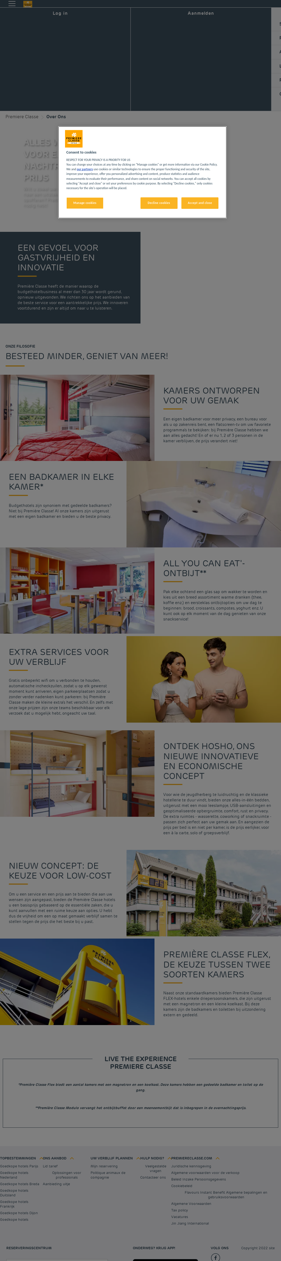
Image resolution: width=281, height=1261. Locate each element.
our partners (85, 169)
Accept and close (200, 203)
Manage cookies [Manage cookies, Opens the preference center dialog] (84, 203)
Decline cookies (159, 203)
